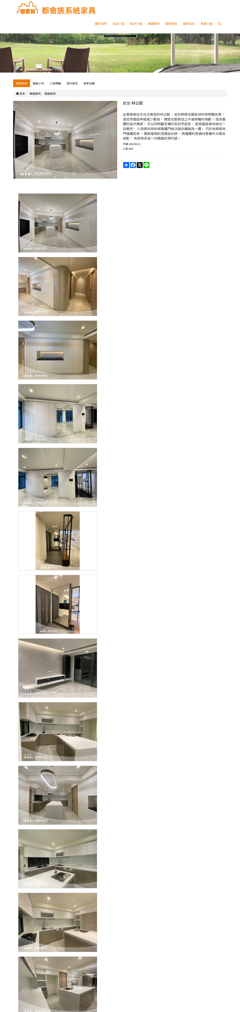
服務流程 (171, 23)
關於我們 (101, 23)
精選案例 (154, 23)
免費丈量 (207, 23)
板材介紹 (136, 23)
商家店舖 (89, 89)
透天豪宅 (72, 89)
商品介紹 (118, 23)
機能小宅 (38, 89)
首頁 (20, 99)
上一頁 (120, 925)
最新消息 (189, 23)
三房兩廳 (55, 89)
